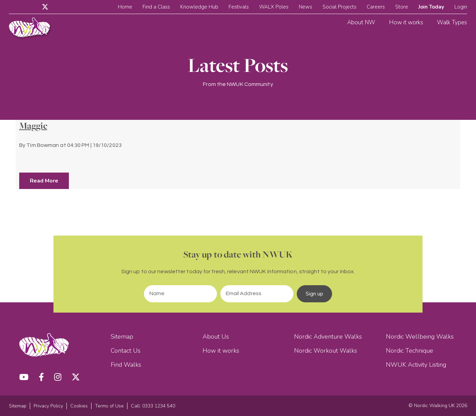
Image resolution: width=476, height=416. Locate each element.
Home (125, 6)
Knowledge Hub (199, 6)
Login (460, 6)
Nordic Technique (409, 350)
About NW (361, 22)
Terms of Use (109, 406)
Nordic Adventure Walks (328, 336)
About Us (216, 336)
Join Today (431, 6)
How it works (406, 22)
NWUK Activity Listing (416, 365)
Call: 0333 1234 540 (153, 406)
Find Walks (126, 365)
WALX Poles (274, 6)
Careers (376, 6)
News (305, 6)
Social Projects (339, 6)
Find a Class (156, 6)
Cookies (79, 406)
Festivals (239, 6)
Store (401, 6)
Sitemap (122, 336)
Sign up (315, 294)
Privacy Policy (48, 406)
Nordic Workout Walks (325, 350)
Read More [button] (44, 181)
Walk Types (452, 22)
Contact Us (126, 350)
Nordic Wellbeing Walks (420, 336)
